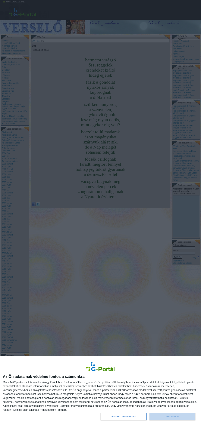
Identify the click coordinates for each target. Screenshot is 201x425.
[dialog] (100, 390)
